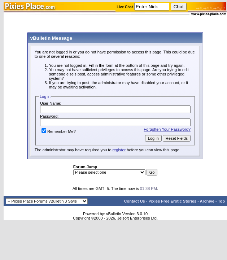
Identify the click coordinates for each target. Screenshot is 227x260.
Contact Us (134, 201)
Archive (207, 201)
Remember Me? (59, 131)
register (119, 150)
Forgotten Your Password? (167, 129)
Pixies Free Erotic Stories (172, 201)
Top (221, 201)
